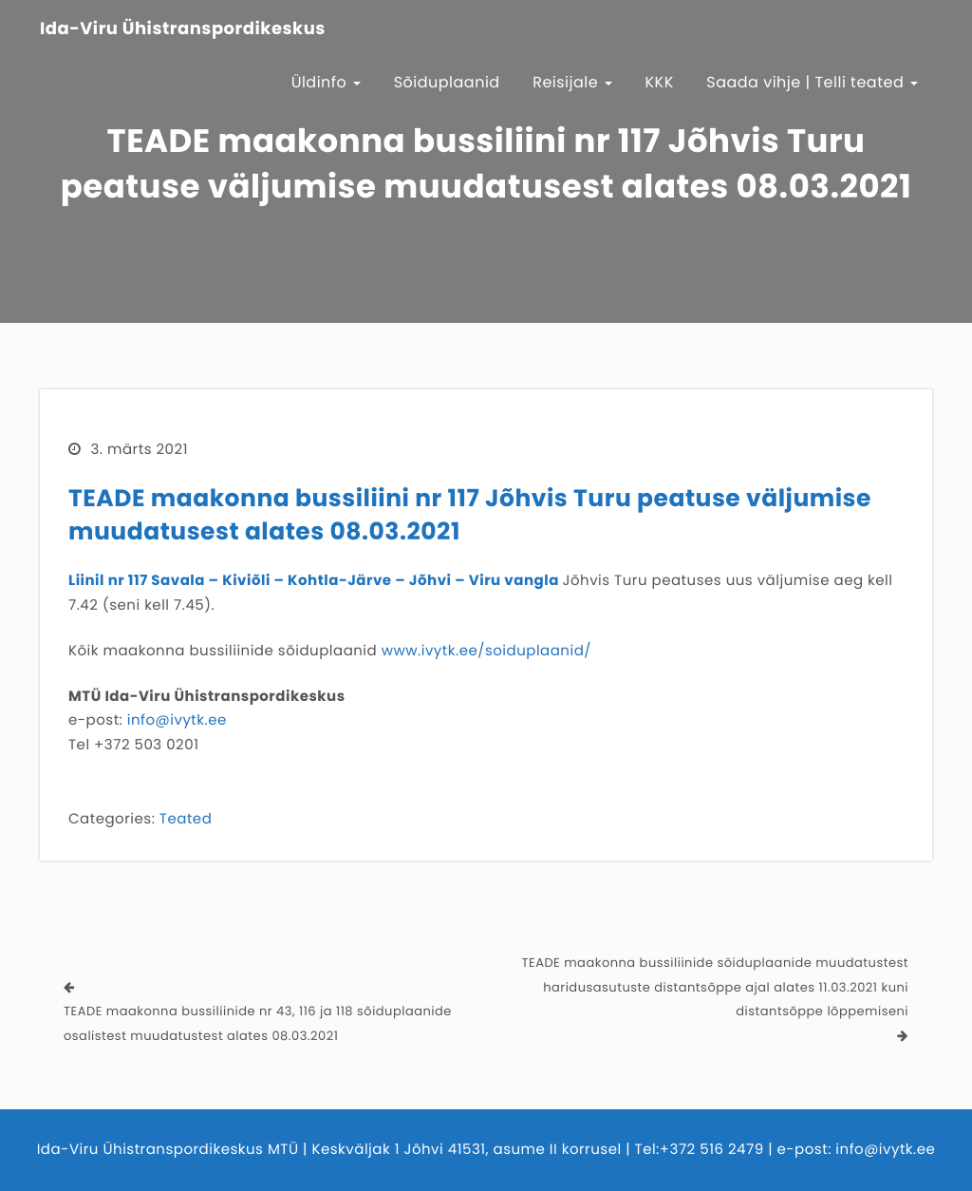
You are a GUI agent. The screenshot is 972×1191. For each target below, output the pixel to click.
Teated (185, 819)
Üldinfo (326, 82)
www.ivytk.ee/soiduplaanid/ (486, 651)
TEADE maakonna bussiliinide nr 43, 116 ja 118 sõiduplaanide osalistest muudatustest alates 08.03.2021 (258, 1023)
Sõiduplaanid (447, 82)
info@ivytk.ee (177, 720)
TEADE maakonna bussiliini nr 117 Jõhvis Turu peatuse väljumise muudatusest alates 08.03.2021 (469, 515)
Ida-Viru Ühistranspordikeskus (183, 29)
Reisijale (572, 82)
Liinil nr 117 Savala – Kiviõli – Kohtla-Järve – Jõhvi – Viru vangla (313, 581)
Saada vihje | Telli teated (812, 82)
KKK (659, 82)
